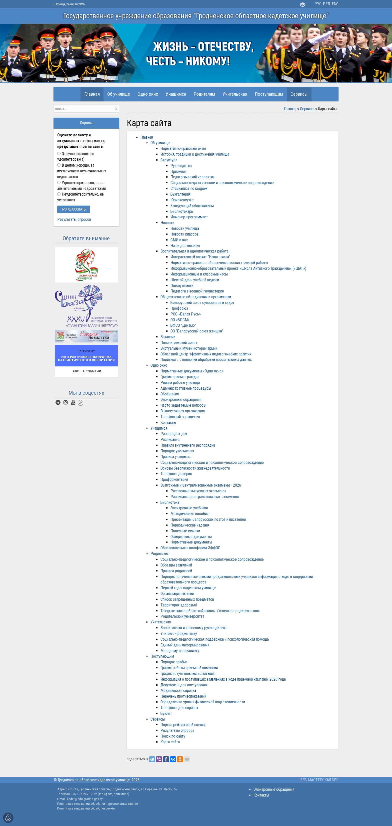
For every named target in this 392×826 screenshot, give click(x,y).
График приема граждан (179, 376)
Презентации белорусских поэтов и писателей (208, 519)
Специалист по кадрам (188, 188)
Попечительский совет (178, 342)
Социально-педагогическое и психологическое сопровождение (222, 182)
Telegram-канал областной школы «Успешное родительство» (210, 610)
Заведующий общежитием (192, 205)
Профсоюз (179, 308)
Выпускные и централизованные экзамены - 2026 (200, 485)
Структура (168, 160)
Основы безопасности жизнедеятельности (195, 468)
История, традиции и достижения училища (194, 154)
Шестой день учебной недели (194, 279)
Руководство (181, 165)
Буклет (166, 713)
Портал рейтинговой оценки (183, 724)
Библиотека (169, 502)
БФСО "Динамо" (183, 325)
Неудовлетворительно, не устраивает (80, 197)
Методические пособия (189, 513)
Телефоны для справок (179, 707)
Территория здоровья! (178, 605)
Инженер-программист (189, 217)
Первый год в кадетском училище (188, 587)
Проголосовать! (73, 209)
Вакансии (167, 336)
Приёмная (178, 171)
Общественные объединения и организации (195, 296)
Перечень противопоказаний (183, 696)
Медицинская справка (178, 690)
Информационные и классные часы (199, 274)
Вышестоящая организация (182, 411)
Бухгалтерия (180, 194)
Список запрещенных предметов (187, 599)
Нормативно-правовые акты (183, 148)
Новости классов (184, 234)
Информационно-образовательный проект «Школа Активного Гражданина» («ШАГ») (238, 268)
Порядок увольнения (177, 451)
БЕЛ (326, 3)
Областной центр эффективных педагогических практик (205, 354)
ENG (335, 3)
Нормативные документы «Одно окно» (191, 371)
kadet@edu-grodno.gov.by (84, 799)
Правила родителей (176, 570)
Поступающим (162, 656)
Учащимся (158, 428)
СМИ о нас (179, 240)
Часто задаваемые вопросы (183, 405)
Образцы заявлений (176, 565)
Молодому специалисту (179, 650)
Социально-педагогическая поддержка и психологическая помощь (214, 639)
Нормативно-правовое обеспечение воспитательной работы (219, 262)
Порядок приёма (174, 662)
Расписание (170, 439)
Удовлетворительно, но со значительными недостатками (81, 185)
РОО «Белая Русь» (185, 314)
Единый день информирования (184, 645)
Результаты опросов (177, 730)
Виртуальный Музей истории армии (188, 348)
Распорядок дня (173, 433)
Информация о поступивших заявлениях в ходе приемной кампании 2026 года (223, 679)
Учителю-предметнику (178, 633)
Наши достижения (185, 245)
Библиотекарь (181, 211)
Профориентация (174, 479)
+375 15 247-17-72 (84, 794)
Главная (290, 108)
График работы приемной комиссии (189, 667)
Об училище (160, 142)
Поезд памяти (181, 285)
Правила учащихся (175, 456)
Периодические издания (190, 525)
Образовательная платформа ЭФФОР (190, 548)
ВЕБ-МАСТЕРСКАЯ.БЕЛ (319, 780)
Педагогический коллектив (192, 177)
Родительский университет (182, 616)
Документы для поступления (184, 685)
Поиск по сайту (172, 736)
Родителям (159, 553)
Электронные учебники (189, 508)
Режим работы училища (180, 382)
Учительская (160, 622)
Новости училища (184, 228)
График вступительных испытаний (187, 673)
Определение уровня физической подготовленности (202, 702)
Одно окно (158, 365)
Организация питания (177, 593)
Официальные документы (191, 536)
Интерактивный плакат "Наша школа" (200, 257)
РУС (318, 3)
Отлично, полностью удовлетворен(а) (75, 156)
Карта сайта (170, 742)
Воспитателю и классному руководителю (194, 627)
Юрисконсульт (182, 200)
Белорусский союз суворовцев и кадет (202, 302)
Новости (167, 222)
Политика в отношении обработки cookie (86, 808)
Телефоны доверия (176, 473)
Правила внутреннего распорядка (187, 445)
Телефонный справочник (180, 416)
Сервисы (307, 108)
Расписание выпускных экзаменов (198, 491)
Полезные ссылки (185, 531)
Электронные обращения (180, 399)
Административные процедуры (185, 388)
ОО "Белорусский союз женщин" (196, 331)
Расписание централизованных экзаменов (204, 496)
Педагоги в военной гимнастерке (197, 291)
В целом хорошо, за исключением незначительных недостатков (81, 171)
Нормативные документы (191, 542)
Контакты (168, 422)
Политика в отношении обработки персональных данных (206, 359)
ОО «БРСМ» (180, 319)
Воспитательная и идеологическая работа (194, 251)
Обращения (169, 394)
